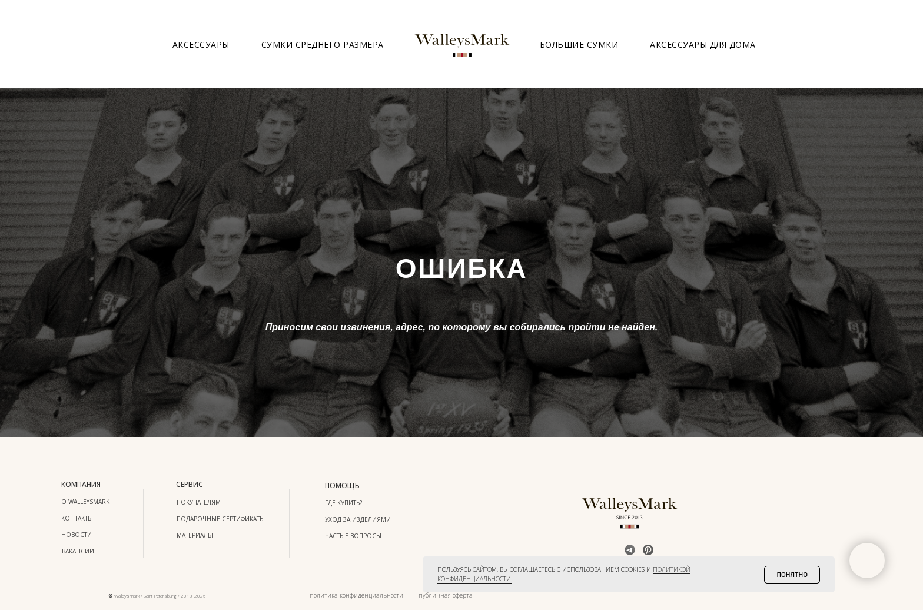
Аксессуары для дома (703, 44)
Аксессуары (201, 44)
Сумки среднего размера (322, 44)
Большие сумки (579, 44)
